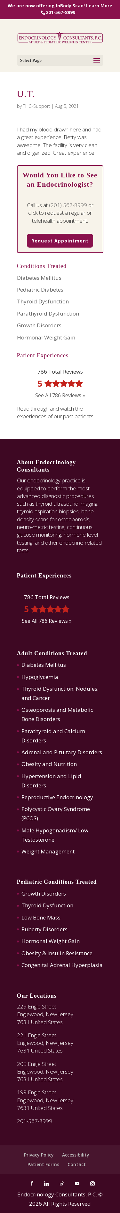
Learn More (99, 6)
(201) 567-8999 (68, 205)
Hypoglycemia (39, 677)
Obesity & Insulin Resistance (56, 953)
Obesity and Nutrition (49, 764)
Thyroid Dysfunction (43, 301)
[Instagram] (92, 1183)
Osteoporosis (38, 709)
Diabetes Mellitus (39, 277)
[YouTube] (77, 1183)
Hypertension (38, 776)
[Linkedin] (46, 1183)
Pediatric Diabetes (40, 289)
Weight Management (48, 851)
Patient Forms (43, 1164)
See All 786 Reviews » (60, 395)
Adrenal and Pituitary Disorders (61, 752)
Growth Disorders (39, 325)
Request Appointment (60, 241)
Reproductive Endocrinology (57, 797)
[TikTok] (61, 1183)
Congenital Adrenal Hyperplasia (62, 965)
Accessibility (75, 1155)
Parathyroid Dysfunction (48, 313)
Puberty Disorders (44, 929)
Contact (77, 1164)
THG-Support (36, 106)
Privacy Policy (39, 1155)
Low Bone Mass (40, 917)
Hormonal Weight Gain (46, 337)
